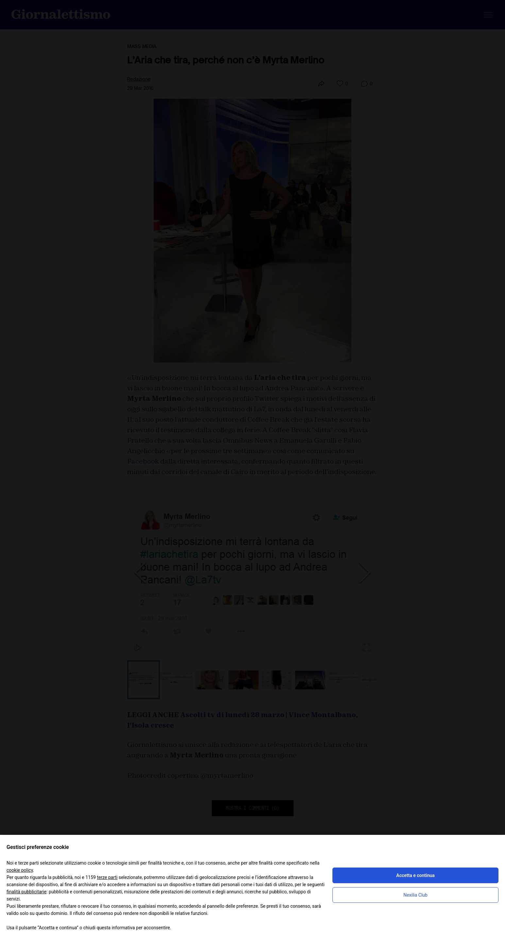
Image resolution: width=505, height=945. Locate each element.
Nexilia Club (415, 895)
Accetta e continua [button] (415, 875)
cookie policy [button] (20, 870)
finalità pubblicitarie (26, 891)
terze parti (107, 877)
